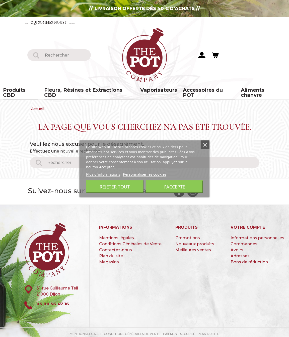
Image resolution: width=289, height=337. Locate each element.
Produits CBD (40, 90)
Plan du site (111, 253)
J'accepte (174, 186)
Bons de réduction (249, 259)
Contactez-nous (113, 22)
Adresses (240, 253)
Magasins (109, 259)
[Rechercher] (65, 55)
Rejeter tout (115, 186)
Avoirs (237, 247)
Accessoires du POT (197, 90)
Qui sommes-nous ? (69, 22)
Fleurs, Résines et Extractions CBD (97, 90)
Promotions (187, 235)
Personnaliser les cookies (144, 173)
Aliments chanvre (244, 90)
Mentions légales (116, 235)
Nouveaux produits (194, 241)
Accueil (34, 22)
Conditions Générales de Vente (130, 241)
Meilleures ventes (193, 247)
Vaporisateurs (155, 90)
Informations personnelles (257, 235)
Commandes (244, 241)
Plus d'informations (103, 173)
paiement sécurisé (179, 331)
